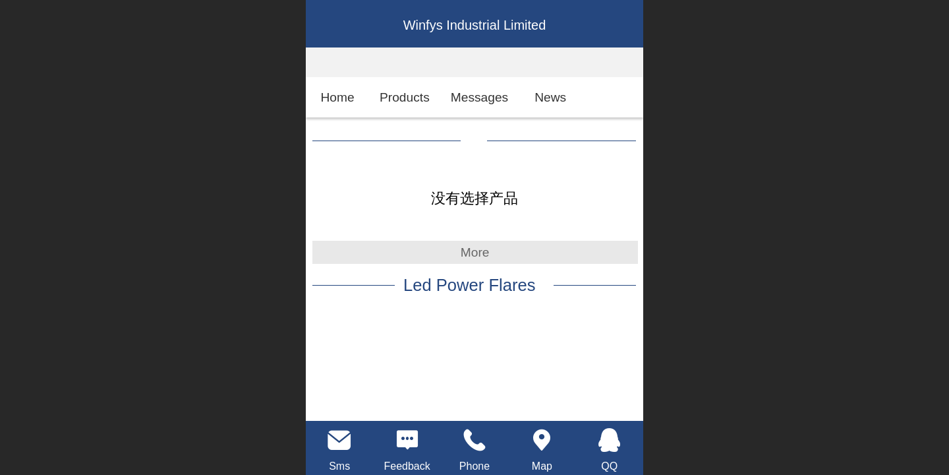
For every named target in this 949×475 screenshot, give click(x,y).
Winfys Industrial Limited (474, 25)
